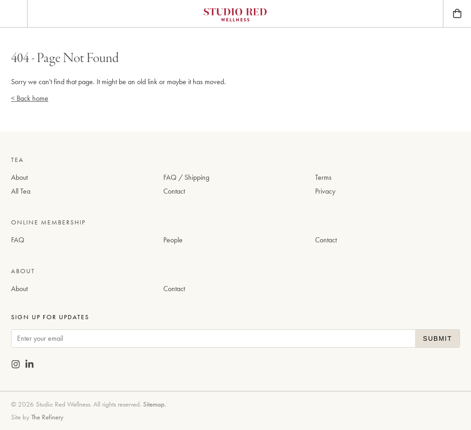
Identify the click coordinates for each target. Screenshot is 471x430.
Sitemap (154, 404)
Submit (437, 338)
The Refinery (47, 417)
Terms (323, 177)
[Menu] (13, 13)
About (19, 177)
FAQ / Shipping (186, 177)
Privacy (325, 191)
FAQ (17, 240)
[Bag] (457, 13)
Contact (174, 191)
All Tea (20, 191)
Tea (17, 159)
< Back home (29, 98)
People (173, 240)
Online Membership (48, 222)
